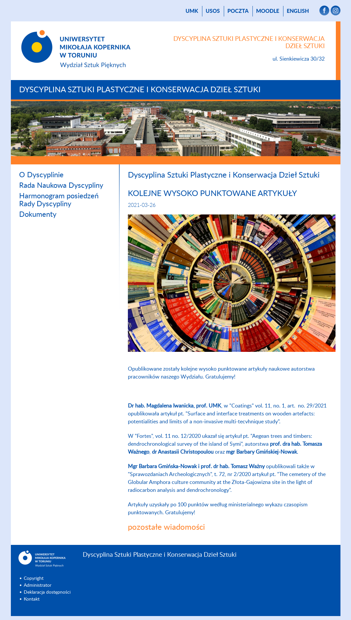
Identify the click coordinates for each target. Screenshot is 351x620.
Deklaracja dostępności (47, 592)
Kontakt (32, 599)
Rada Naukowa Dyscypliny (61, 185)
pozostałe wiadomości (166, 527)
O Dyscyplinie (41, 175)
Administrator (37, 585)
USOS (213, 11)
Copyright (34, 578)
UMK (192, 11)
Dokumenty (37, 214)
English (298, 11)
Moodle (267, 11)
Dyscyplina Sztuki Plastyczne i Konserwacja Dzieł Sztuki (140, 90)
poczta (238, 11)
